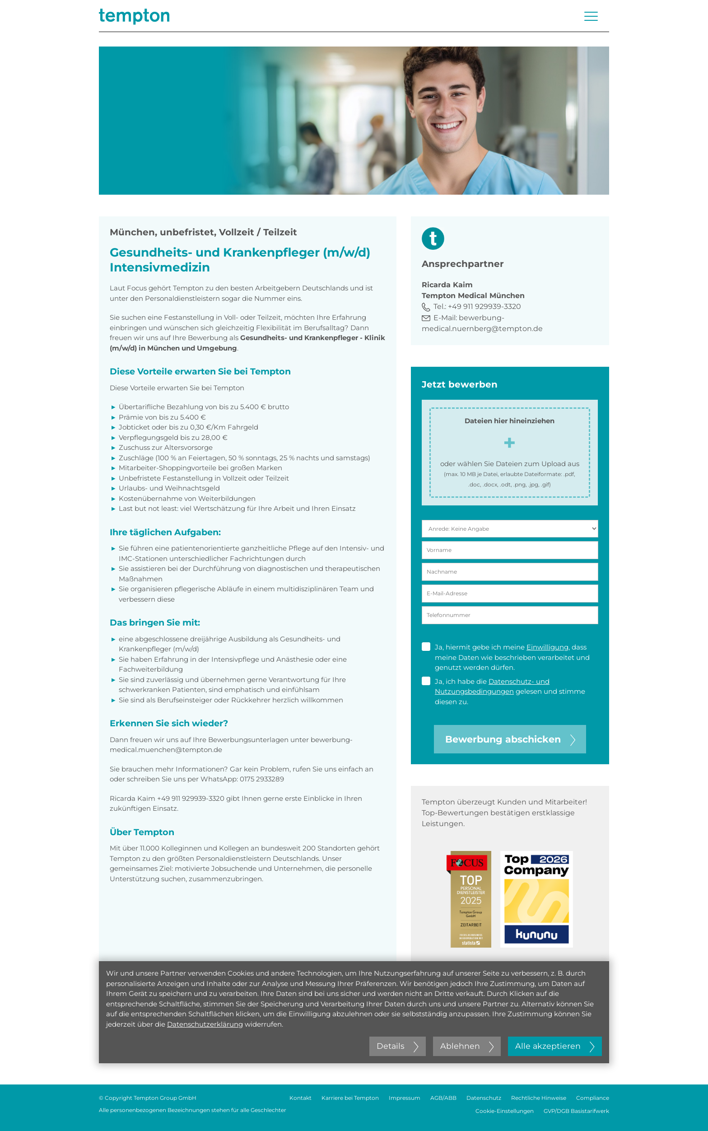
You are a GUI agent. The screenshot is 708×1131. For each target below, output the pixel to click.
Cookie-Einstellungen (504, 1111)
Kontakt (300, 1097)
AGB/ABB (443, 1097)
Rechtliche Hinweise (538, 1097)
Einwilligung (547, 647)
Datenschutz (483, 1097)
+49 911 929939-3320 (484, 306)
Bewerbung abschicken (510, 739)
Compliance (592, 1097)
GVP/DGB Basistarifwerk (576, 1111)
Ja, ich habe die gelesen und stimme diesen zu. (503, 691)
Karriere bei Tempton (350, 1097)
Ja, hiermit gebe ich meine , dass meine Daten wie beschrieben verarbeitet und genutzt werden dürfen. (506, 657)
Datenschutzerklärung (205, 1024)
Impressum (404, 1097)
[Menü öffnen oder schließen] (591, 16)
